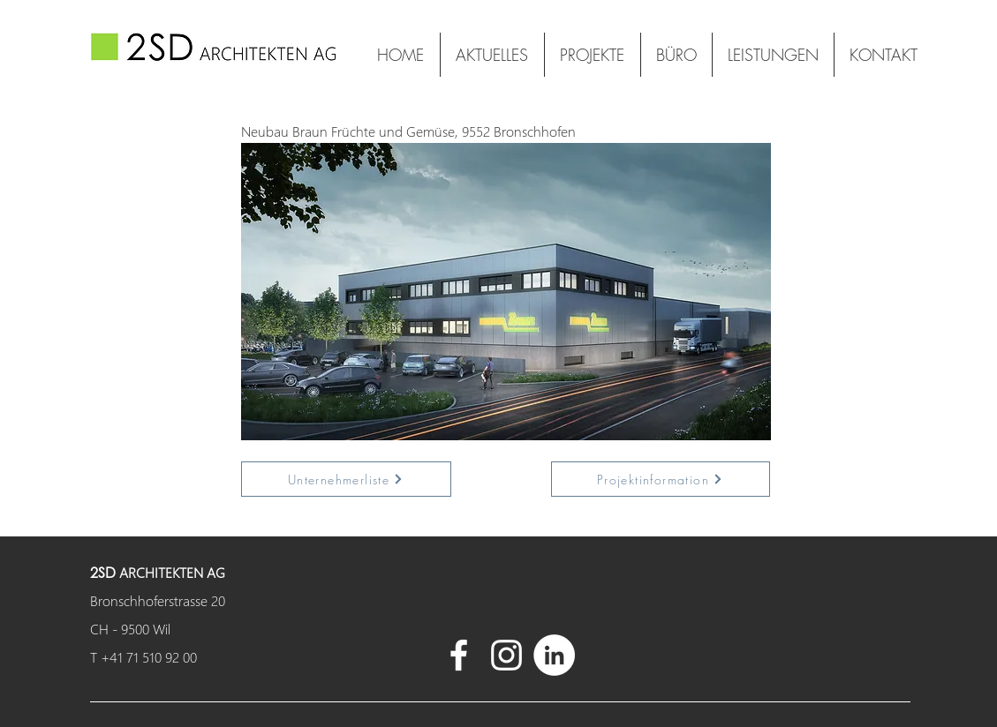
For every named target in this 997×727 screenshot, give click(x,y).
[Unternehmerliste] (346, 479)
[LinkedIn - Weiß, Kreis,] (554, 655)
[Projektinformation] (660, 479)
